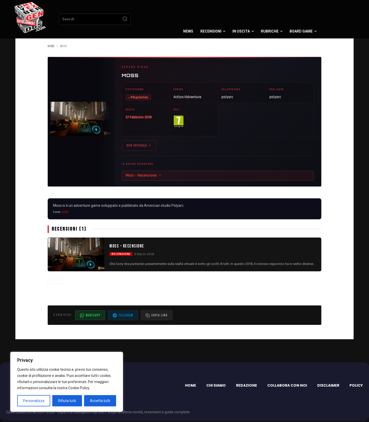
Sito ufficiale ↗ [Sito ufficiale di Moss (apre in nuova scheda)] (139, 146)
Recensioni (120, 255)
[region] (66, 382)
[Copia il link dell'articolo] (156, 316)
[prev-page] (51, 282)
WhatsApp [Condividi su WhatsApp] (90, 317)
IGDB (65, 213)
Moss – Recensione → (144, 176)
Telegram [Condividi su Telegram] (123, 317)
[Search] (125, 19)
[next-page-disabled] (59, 282)
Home (51, 46)
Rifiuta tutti (67, 401)
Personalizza (33, 401)
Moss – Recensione (126, 247)
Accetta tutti (100, 401)
